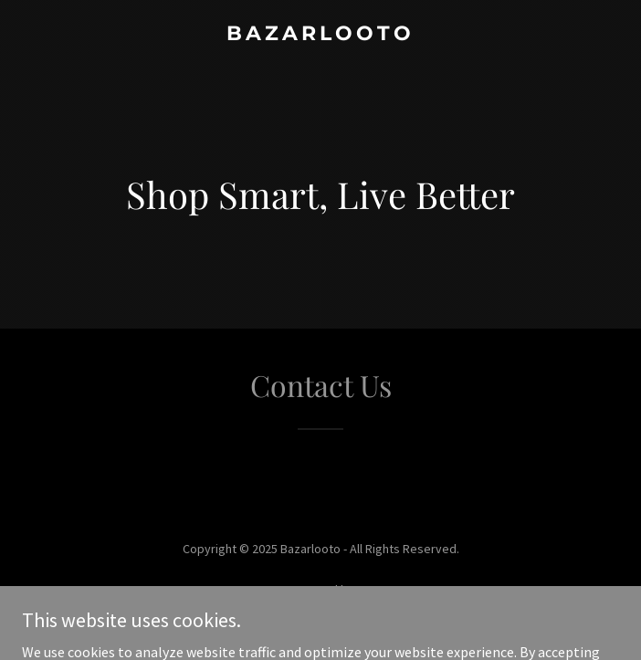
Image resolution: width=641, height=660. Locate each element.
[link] (320, 35)
